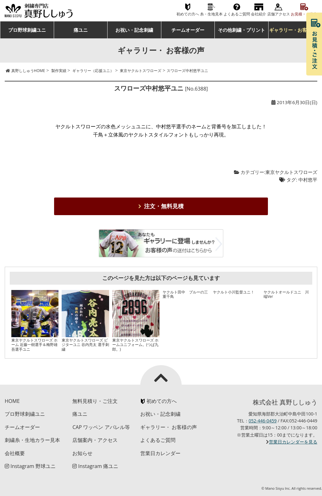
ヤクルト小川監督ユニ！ (233, 292)
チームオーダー (187, 30)
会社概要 (15, 453)
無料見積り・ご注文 (95, 401)
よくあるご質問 (237, 14)
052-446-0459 (263, 421)
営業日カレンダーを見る (293, 442)
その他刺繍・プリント (241, 30)
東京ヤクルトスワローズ (291, 172)
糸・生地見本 (211, 14)
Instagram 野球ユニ (30, 466)
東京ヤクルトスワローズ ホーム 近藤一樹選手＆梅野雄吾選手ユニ (34, 344)
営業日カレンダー (160, 453)
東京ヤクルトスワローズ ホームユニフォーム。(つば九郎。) (135, 344)
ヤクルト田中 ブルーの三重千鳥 (185, 294)
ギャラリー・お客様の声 (295, 30)
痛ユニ (81, 30)
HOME (12, 401)
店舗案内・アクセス (95, 440)
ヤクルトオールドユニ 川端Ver (286, 294)
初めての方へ (187, 14)
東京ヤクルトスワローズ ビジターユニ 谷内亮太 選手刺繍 (85, 344)
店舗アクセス (278, 14)
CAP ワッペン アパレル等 (101, 427)
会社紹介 (258, 14)
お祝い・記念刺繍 (134, 30)
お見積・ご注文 (304, 14)
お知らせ (82, 453)
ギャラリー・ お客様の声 (168, 427)
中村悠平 (307, 179)
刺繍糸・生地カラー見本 (32, 440)
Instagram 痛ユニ (95, 466)
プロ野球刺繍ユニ (27, 30)
